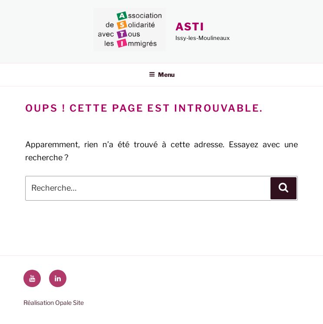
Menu (162, 74)
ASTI (189, 26)
